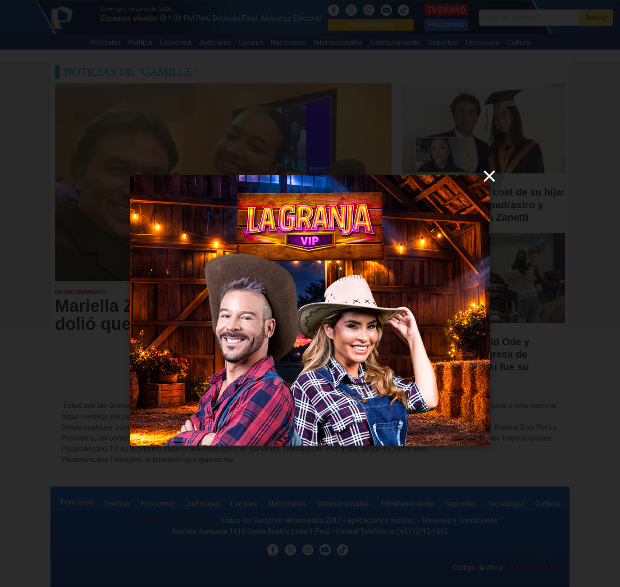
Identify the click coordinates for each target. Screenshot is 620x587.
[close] (489, 176)
